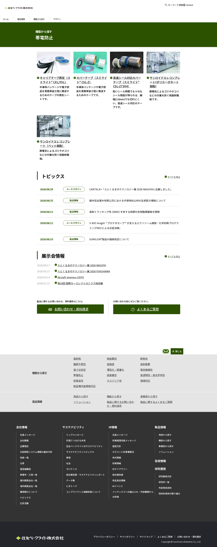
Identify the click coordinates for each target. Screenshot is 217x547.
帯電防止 (78, 383)
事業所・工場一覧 (28, 482)
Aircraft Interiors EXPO (71, 285)
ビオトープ (71, 493)
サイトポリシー (127, 544)
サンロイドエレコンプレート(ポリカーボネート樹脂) (165, 82)
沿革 (22, 471)
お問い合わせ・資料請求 (68, 316)
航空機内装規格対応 (84, 394)
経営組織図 (25, 476)
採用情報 (160, 468)
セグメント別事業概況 (123, 459)
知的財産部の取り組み (169, 501)
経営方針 (116, 453)
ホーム (6, 19)
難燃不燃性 (79, 372)
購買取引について (28, 499)
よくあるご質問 (144, 316)
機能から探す (39, 19)
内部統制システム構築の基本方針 (36, 459)
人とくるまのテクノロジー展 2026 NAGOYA (82, 273)
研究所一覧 (164, 489)
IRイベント (117, 493)
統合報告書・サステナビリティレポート (85, 482)
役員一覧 (24, 465)
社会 (68, 471)
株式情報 (116, 465)
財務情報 (116, 471)
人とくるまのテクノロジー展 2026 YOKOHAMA (84, 279)
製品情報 (21, 19)
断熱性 (144, 366)
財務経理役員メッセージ (124, 448)
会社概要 (24, 448)
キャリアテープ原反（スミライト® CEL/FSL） (55, 80)
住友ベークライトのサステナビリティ (84, 453)
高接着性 (112, 383)
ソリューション (82, 409)
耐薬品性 (78, 388)
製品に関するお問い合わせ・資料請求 (120, 411)
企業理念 (24, 453)
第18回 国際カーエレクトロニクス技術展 (80, 291)
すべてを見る (174, 176)
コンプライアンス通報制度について (83, 499)
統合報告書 (117, 482)
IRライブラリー (119, 476)
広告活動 (24, 510)
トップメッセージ (74, 442)
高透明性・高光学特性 (152, 383)
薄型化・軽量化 (115, 377)
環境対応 (145, 388)
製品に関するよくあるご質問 (156, 409)
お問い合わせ (205, 7)
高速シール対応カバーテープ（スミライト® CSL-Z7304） (127, 82)
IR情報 (113, 435)
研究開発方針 (165, 484)
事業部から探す (149, 404)
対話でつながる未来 (76, 448)
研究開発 (160, 476)
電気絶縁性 (146, 377)
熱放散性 (112, 366)
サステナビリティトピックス (80, 459)
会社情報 (21, 435)
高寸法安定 (79, 377)
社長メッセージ (27, 442)
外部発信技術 (165, 495)
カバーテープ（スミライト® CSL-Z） (92, 80)
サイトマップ (146, 544)
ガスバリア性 (114, 388)
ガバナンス (71, 476)
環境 (68, 465)
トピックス (25, 505)
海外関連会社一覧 (28, 493)
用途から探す (80, 404)
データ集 (70, 488)
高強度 (110, 372)
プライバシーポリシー (104, 544)
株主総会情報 (118, 488)
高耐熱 (77, 366)
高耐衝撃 (145, 372)
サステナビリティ (73, 435)
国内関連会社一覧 (28, 488)
